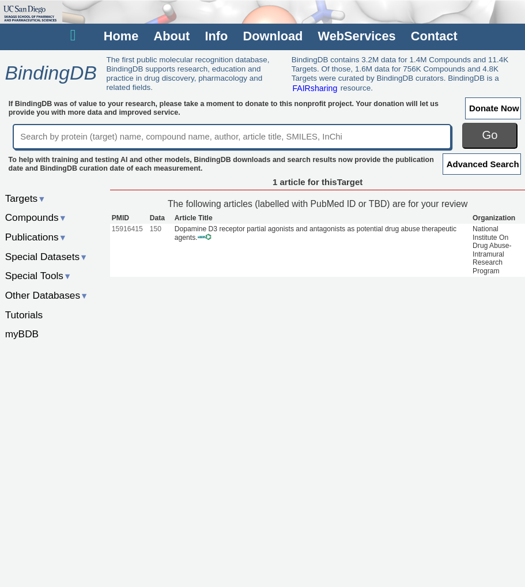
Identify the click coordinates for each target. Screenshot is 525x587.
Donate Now (494, 108)
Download (273, 36)
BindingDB (50, 73)
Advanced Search (483, 164)
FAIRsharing (314, 87)
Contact (434, 36)
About (171, 36)
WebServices (357, 36)
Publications (36, 237)
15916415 (127, 229)
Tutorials (24, 315)
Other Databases (47, 295)
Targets (25, 198)
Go (490, 135)
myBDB (22, 334)
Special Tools (38, 275)
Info (216, 36)
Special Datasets (46, 256)
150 (155, 229)
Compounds (36, 217)
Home (121, 36)
